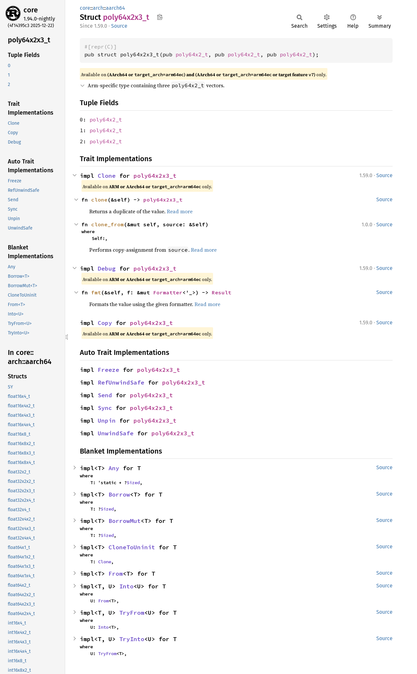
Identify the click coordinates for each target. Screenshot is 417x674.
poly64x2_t (192, 54)
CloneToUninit (131, 547)
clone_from (107, 224)
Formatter (167, 292)
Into (126, 586)
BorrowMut (124, 521)
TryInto (131, 639)
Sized (133, 482)
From (115, 573)
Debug (107, 268)
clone (99, 199)
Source (119, 26)
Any (113, 468)
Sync (105, 408)
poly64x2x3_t (155, 175)
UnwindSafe (116, 433)
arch (98, 8)
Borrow (119, 494)
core (30, 10)
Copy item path (159, 16)
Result (221, 292)
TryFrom (131, 612)
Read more (180, 211)
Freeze (108, 369)
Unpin (107, 420)
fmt (96, 292)
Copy (105, 323)
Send (105, 395)
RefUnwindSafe (121, 382)
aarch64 (115, 8)
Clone (107, 175)
